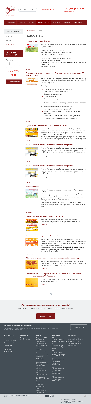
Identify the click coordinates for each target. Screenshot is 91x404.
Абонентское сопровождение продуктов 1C (46, 305)
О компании (9, 335)
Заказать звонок (69, 11)
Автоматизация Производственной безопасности (42, 363)
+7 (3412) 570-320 (73, 341)
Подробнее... (29, 69)
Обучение (39, 368)
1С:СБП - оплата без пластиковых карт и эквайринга (49, 144)
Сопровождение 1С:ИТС (41, 371)
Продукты (24, 335)
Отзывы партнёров (10, 343)
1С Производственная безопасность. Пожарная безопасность (58, 361)
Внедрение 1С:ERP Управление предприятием (41, 339)
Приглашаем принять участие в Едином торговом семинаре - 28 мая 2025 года (55, 74)
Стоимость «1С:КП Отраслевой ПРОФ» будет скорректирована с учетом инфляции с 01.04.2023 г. (55, 275)
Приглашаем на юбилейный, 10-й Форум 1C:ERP (47, 125)
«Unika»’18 (74, 399)
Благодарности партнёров (8, 346)
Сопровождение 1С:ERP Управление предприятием (42, 345)
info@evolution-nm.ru (74, 343)
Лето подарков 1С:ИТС (36, 186)
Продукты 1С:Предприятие (25, 338)
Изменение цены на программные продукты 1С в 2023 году (53, 258)
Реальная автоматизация (41, 389)
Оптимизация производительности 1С (42, 378)
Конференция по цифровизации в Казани (45, 236)
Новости (9, 36)
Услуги (38, 335)
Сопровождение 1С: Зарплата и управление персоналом (42, 357)
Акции (8, 40)
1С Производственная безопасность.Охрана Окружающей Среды (58, 353)
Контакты (72, 335)
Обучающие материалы (40, 393)
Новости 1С (10, 44)
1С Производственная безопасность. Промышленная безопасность (58, 370)
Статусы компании (10, 340)
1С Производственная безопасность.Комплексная (60, 339)
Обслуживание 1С (41, 374)
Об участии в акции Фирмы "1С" (40, 41)
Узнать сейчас (45, 316)
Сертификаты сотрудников (8, 350)
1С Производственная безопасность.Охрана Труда (58, 346)
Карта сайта (72, 345)
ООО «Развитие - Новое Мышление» (18, 325)
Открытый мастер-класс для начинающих (45, 216)
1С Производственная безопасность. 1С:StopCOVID (58, 378)
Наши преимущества (10, 338)
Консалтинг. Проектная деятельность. (40, 384)
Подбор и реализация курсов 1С (42, 350)
